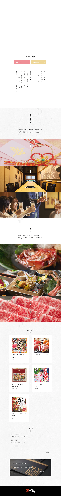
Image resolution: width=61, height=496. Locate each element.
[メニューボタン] (58, 2)
